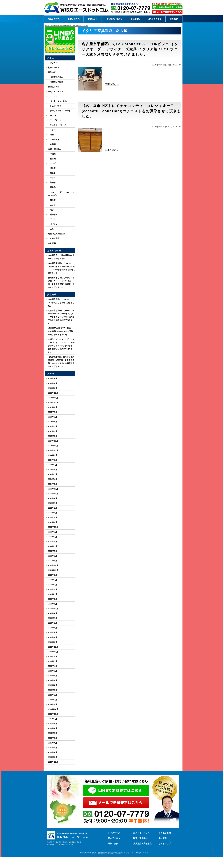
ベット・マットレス (57, 101)
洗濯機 (52, 159)
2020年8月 (52, 618)
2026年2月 (52, 383)
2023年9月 (52, 498)
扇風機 (52, 200)
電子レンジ (53, 210)
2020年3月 (52, 632)
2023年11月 (53, 494)
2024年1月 (52, 484)
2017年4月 (52, 743)
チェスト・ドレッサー (58, 125)
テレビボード (54, 120)
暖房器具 (52, 214)
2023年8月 (52, 503)
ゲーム (52, 219)
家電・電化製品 (54, 149)
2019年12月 (53, 647)
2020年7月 (52, 623)
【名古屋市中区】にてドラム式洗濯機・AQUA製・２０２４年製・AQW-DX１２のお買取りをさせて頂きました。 (61, 362)
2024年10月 (53, 450)
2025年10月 (53, 402)
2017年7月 (52, 728)
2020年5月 (52, 628)
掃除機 (52, 168)
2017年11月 (53, 714)
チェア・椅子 (54, 106)
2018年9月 (52, 680)
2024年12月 (53, 441)
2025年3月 (52, 431)
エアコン (52, 178)
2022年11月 (53, 527)
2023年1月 (52, 522)
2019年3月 (52, 671)
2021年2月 (52, 599)
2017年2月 (52, 752)
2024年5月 (52, 474)
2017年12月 (53, 709)
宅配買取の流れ (55, 82)
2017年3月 (52, 748)
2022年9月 (52, 532)
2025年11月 (53, 398)
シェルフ (52, 115)
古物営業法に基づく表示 (65, 844)
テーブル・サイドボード (59, 111)
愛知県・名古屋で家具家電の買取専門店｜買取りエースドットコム (113, 853)
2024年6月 (52, 469)
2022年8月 (52, 537)
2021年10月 (53, 570)
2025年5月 (52, 426)
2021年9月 (52, 575)
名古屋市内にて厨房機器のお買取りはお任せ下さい (61, 257)
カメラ (52, 205)
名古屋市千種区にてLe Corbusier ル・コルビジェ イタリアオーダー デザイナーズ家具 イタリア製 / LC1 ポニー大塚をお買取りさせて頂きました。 (130, 49)
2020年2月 (52, 637)
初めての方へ (53, 67)
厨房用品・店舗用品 (56, 234)
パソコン (52, 224)
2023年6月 (52, 513)
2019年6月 (52, 661)
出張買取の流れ (55, 77)
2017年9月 (52, 719)
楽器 (51, 135)
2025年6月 (52, 422)
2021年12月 (53, 565)
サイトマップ (165, 843)
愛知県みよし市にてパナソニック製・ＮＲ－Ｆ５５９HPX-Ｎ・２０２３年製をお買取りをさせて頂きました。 (61, 282)
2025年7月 (52, 417)
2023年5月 (52, 517)
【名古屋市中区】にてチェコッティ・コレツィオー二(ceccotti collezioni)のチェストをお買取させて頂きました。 (131, 111)
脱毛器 (52, 187)
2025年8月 (52, 412)
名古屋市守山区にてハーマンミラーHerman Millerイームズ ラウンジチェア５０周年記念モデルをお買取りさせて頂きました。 (61, 316)
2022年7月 (52, 541)
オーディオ (53, 139)
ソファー (52, 96)
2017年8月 (52, 723)
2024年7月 (52, 465)
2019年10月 (53, 652)
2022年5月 (52, 551)
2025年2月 (52, 436)
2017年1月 (52, 757)
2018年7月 (52, 685)
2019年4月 (52, 666)
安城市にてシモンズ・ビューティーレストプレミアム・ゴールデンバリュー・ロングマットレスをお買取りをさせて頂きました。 (61, 345)
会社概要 (52, 243)
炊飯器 (52, 173)
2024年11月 (53, 446)
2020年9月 (52, 613)
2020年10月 (53, 608)
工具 (51, 229)
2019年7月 (52, 656)
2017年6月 (52, 733)
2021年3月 (52, 594)
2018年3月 (52, 700)
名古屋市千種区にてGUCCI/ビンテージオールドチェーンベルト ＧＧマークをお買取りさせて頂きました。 (61, 268)
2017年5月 (52, 738)
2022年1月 (52, 561)
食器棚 (52, 144)
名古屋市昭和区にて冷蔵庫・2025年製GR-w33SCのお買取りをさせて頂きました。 (60, 331)
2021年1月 (52, 604)
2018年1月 (52, 704)
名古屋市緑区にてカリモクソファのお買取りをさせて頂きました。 (61, 302)
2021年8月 (52, 580)
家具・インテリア (55, 92)
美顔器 (52, 182)
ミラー (52, 130)
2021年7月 (52, 585)
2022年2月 (52, 556)
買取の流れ (52, 72)
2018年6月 (52, 690)
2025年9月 (52, 407)
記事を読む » (112, 84)
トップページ (53, 63)
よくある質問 (53, 238)
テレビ (52, 163)
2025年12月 (53, 393)
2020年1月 (52, 642)
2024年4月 (52, 479)
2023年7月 (52, 508)
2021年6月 (52, 589)
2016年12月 (53, 762)
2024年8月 (52, 460)
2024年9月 (52, 455)
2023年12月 (53, 489)
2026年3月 (52, 378)
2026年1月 (52, 388)
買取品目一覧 (53, 87)
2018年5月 (52, 695)
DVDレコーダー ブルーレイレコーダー (61, 194)
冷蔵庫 (52, 154)
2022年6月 (52, 546)
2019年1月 (52, 676)
